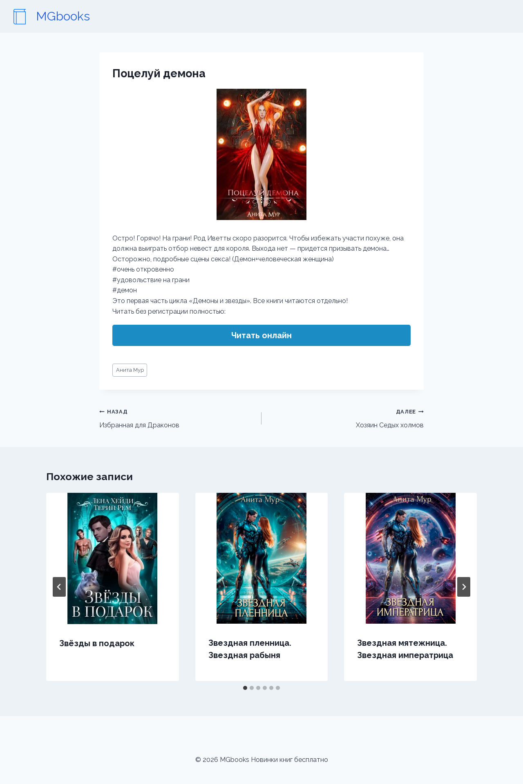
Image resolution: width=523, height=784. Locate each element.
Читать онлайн (261, 335)
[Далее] (463, 587)
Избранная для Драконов (177, 417)
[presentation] (112, 558)
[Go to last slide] (59, 587)
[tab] (245, 688)
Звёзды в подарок (96, 643)
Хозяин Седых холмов (346, 417)
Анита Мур (130, 370)
